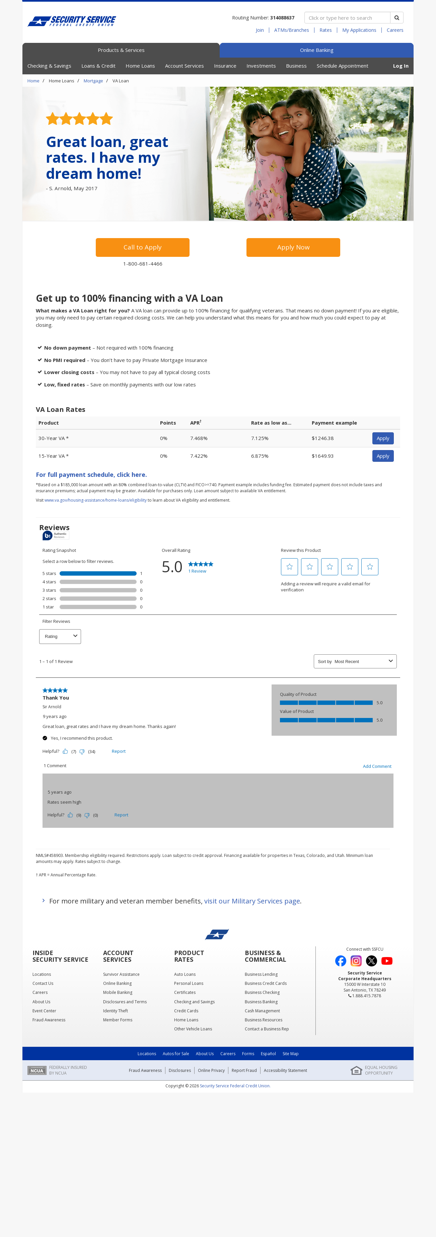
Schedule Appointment (342, 65)
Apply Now (293, 247)
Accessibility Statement (285, 1070)
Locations (147, 1054)
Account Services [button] (184, 65)
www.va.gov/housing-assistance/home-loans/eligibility (96, 500)
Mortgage (93, 81)
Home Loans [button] (140, 65)
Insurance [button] (225, 65)
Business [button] (296, 65)
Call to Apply (143, 247)
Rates (325, 30)
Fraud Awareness (145, 1070)
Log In (401, 65)
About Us (205, 1054)
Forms (248, 1054)
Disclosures (180, 1070)
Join (260, 30)
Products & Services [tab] (121, 50)
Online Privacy (211, 1070)
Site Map (291, 1054)
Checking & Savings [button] (49, 65)
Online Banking (317, 50)
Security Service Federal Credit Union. (235, 1086)
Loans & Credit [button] (98, 65)
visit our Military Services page (252, 900)
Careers (395, 30)
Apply (383, 438)
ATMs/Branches (291, 30)
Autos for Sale (176, 1054)
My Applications (359, 30)
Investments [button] (261, 65)
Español (268, 1054)
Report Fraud (244, 1070)
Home (33, 81)
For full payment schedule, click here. (91, 474)
